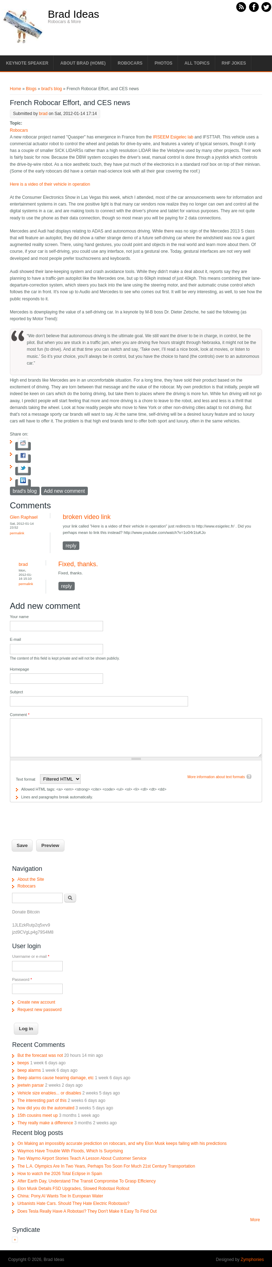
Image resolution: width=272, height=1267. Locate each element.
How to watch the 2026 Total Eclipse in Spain (59, 1173)
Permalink (17, 533)
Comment (20, 714)
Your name (19, 617)
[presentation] (64, 816)
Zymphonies (252, 1259)
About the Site (30, 879)
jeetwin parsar (30, 1085)
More (255, 1219)
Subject (16, 692)
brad (43, 113)
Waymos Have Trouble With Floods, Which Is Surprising (70, 1150)
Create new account (36, 1002)
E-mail (15, 639)
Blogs (31, 88)
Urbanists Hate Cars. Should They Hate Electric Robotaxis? (73, 1203)
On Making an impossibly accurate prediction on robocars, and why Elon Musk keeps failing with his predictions (122, 1143)
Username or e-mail (30, 956)
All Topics (197, 63)
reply (71, 545)
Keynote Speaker (27, 63)
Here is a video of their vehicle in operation (50, 184)
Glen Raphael (24, 517)
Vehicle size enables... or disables (49, 1093)
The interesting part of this (42, 1100)
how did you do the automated (45, 1107)
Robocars (130, 63)
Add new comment (64, 491)
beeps (23, 1062)
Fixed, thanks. (78, 564)
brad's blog (51, 88)
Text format (26, 779)
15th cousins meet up (37, 1115)
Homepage (19, 669)
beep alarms (29, 1070)
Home (15, 88)
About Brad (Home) (83, 63)
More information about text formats (216, 777)
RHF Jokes (234, 63)
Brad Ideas (73, 14)
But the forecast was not (40, 1055)
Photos (163, 63)
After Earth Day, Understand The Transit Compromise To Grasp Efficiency (86, 1181)
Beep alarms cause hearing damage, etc (55, 1077)
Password (22, 979)
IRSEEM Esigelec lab (173, 137)
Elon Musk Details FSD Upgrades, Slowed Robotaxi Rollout (73, 1188)
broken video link (86, 516)
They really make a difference (45, 1122)
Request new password (39, 1009)
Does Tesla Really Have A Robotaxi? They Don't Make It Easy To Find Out (87, 1211)
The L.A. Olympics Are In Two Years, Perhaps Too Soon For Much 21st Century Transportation (106, 1166)
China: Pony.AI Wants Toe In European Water (60, 1196)
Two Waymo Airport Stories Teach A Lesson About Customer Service (81, 1158)
